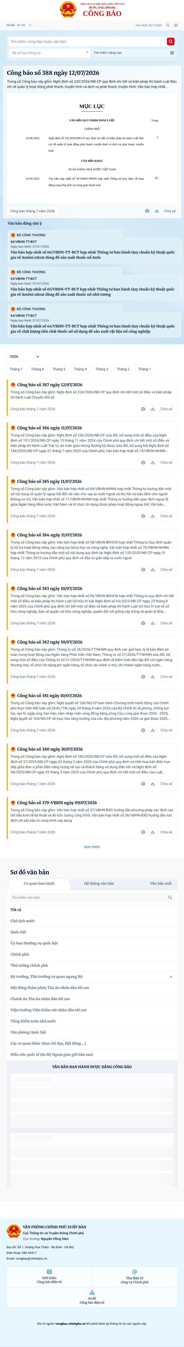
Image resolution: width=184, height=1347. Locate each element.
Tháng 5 (58, 369)
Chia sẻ (169, 211)
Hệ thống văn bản (99, 883)
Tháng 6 (37, 369)
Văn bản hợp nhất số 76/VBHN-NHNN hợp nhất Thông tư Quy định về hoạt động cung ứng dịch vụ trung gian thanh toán (96, 182)
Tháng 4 (80, 369)
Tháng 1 (144, 369)
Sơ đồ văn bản (29, 872)
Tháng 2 (123, 369)
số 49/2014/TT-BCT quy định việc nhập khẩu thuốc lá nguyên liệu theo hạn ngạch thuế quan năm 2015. (90, 1093)
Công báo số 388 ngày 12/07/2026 (53, 73)
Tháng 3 (101, 369)
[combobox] (50, 53)
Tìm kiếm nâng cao (134, 53)
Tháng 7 (16, 369)
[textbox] (50, 53)
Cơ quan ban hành (39, 883)
